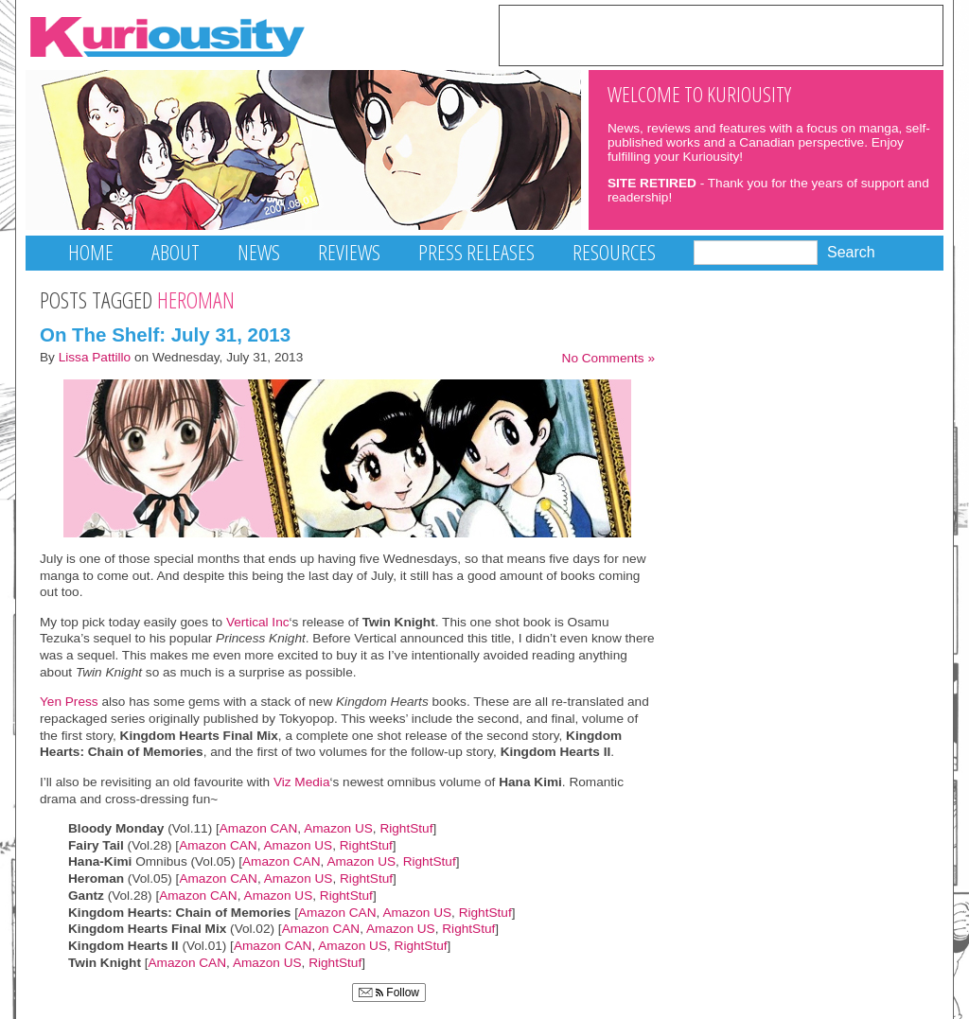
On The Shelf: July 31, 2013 (165, 334)
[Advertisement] (721, 34)
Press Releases (476, 252)
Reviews (349, 252)
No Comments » (608, 358)
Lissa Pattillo (95, 357)
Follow (389, 992)
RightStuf (405, 828)
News (259, 252)
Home (91, 252)
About (175, 252)
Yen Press (69, 701)
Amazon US (338, 828)
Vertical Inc (258, 622)
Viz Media (301, 782)
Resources (614, 252)
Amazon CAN (259, 828)
